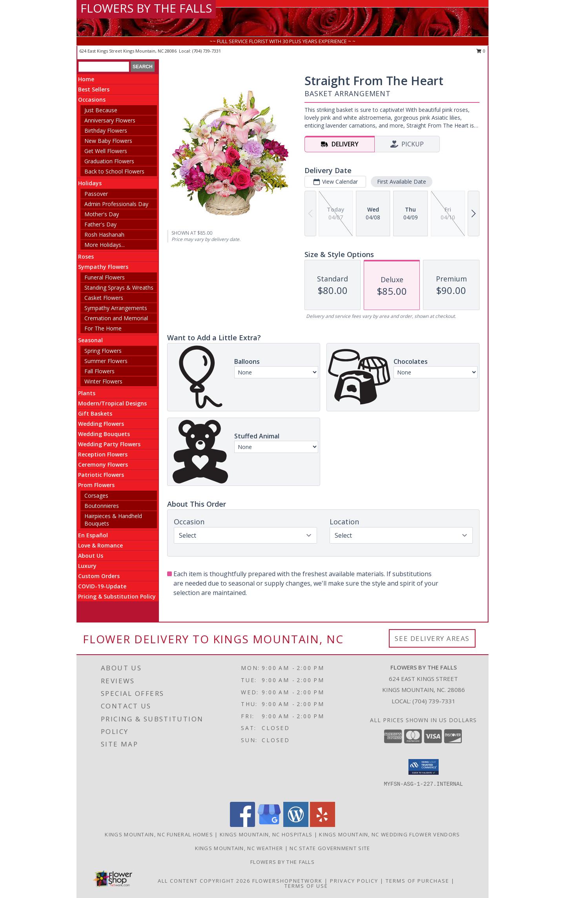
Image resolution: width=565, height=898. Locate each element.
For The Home (103, 328)
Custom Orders (99, 576)
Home (86, 79)
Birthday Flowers (105, 130)
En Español (93, 535)
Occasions (92, 99)
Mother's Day (101, 214)
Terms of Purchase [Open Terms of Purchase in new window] (417, 880)
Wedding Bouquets (104, 434)
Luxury (87, 565)
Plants (86, 393)
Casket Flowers (103, 297)
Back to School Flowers (114, 171)
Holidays (90, 183)
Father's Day (100, 224)
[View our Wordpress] (295, 825)
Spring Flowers (103, 350)
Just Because (100, 110)
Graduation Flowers (109, 161)
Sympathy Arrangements (115, 308)
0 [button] (481, 51)
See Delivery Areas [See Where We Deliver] (432, 638)
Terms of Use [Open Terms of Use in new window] (306, 885)
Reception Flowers (103, 454)
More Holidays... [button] (104, 244)
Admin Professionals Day (116, 204)
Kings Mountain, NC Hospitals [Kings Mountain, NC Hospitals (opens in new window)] (266, 834)
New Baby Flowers (108, 140)
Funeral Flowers (104, 277)
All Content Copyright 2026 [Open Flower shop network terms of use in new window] (204, 880)
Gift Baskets (95, 413)
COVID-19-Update (102, 586)
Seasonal (90, 340)
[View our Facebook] (242, 825)
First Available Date (401, 181)
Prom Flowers (96, 485)
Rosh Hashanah (104, 234)
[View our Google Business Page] (269, 825)
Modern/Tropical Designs (112, 403)
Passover (96, 193)
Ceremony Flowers (103, 464)
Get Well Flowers (105, 151)
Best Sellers (93, 89)
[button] (423, 767)
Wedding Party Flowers (109, 444)
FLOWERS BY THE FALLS (146, 8)
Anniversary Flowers (109, 120)
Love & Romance (100, 545)
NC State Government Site (330, 848)
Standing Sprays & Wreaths (118, 287)
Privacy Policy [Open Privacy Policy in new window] (354, 880)
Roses (86, 256)
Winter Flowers (103, 381)
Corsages (96, 495)
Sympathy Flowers (103, 266)
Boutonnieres (101, 505)
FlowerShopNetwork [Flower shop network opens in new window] (287, 880)
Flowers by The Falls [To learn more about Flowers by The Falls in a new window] (282, 861)
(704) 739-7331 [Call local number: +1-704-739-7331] (206, 51)
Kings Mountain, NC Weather (239, 848)
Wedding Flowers (101, 423)
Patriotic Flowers (101, 474)
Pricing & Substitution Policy (117, 596)
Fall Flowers (99, 371)
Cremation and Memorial (116, 318)
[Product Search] (103, 67)
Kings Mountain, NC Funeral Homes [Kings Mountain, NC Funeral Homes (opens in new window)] (159, 834)
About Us (90, 555)
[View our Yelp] (322, 825)
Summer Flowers (106, 361)
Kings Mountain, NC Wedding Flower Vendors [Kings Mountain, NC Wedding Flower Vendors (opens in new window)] (389, 834)
